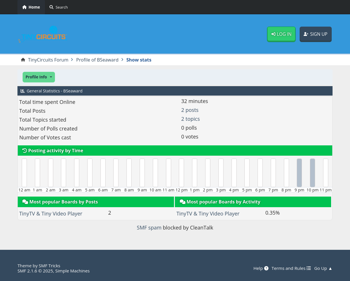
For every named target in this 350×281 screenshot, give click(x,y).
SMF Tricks (49, 265)
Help (260, 268)
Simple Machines (72, 271)
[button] (39, 77)
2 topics (190, 118)
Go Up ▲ (323, 268)
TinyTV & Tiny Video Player (50, 213)
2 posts (189, 109)
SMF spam (149, 227)
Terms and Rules (291, 268)
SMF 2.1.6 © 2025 (35, 271)
